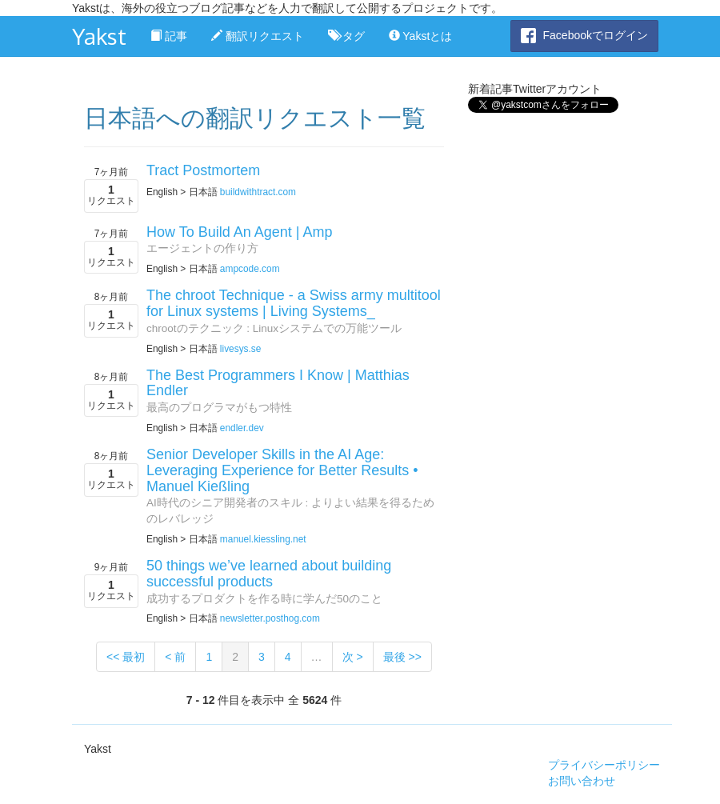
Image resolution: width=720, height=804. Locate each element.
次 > (352, 656)
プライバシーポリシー (604, 764)
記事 (168, 36)
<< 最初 (125, 656)
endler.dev (242, 428)
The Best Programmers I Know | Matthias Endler (278, 383)
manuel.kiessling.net (263, 539)
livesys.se (241, 348)
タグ (346, 36)
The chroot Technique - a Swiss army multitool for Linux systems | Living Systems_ (293, 303)
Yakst (99, 36)
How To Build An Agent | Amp (239, 232)
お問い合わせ (581, 780)
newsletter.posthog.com (270, 618)
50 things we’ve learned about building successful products (268, 574)
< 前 (175, 656)
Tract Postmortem (203, 170)
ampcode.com (250, 268)
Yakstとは (421, 36)
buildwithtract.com (258, 192)
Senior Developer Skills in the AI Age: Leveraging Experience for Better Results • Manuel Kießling (282, 470)
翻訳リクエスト (257, 36)
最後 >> (402, 656)
